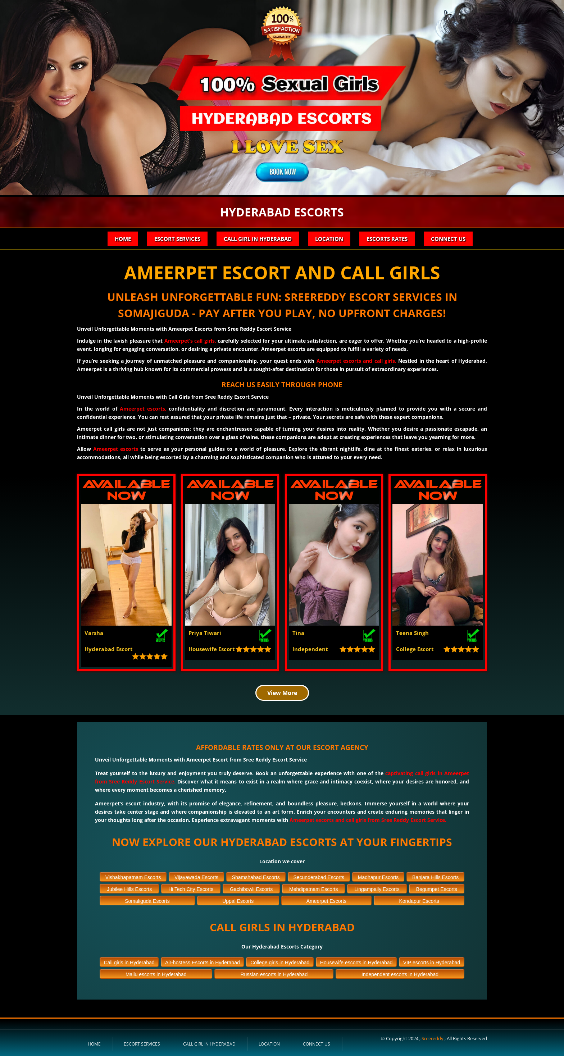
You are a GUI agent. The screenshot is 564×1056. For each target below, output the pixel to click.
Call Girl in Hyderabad (258, 238)
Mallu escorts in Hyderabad (156, 974)
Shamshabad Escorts (256, 877)
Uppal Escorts (238, 901)
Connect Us (448, 238)
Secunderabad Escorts (318, 877)
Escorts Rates (387, 238)
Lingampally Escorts (376, 889)
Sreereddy (433, 1038)
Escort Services (177, 238)
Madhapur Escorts (378, 877)
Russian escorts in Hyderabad (274, 974)
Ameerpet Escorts (326, 901)
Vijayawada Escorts (196, 877)
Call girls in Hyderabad (129, 962)
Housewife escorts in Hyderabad (356, 962)
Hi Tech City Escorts (190, 889)
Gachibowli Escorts (251, 889)
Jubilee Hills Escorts (129, 889)
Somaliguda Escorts (147, 901)
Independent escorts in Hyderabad (399, 974)
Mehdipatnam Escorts (313, 889)
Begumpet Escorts (436, 889)
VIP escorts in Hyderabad (431, 962)
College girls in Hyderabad (279, 962)
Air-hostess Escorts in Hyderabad (202, 962)
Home (123, 238)
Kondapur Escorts (419, 901)
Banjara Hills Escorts (435, 877)
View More (282, 693)
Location (329, 238)
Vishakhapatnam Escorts (133, 877)
